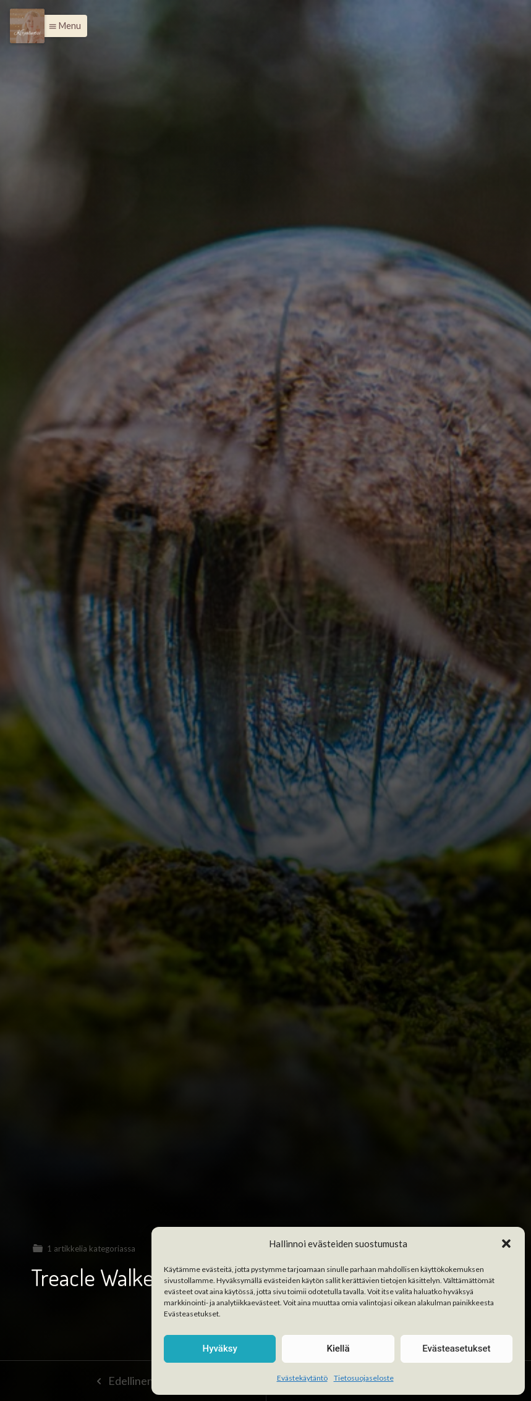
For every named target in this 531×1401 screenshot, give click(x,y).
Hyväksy (220, 1348)
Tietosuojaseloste (364, 1377)
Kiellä (337, 1348)
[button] (506, 1243)
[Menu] (27, 26)
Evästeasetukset (456, 1348)
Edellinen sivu (132, 1380)
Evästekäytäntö (302, 1377)
